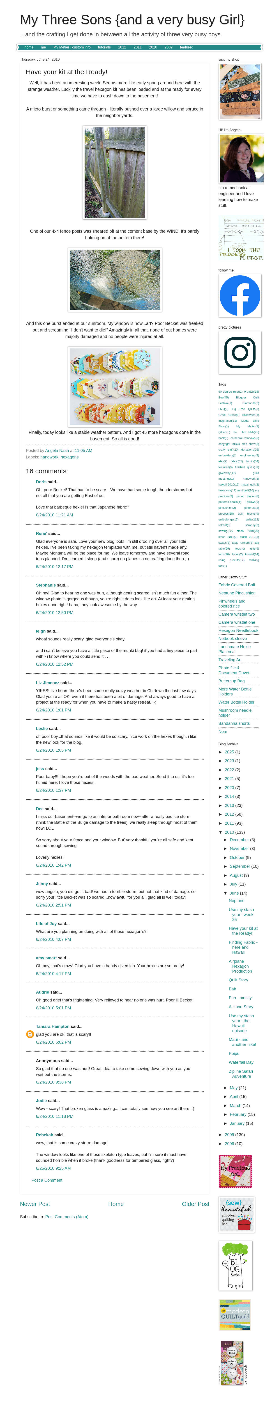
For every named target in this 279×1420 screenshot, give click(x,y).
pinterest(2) (251, 507)
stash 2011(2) (228, 537)
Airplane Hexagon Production (240, 966)
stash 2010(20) (248, 531)
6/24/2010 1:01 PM (53, 710)
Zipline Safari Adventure (241, 1074)
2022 (230, 769)
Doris (41, 481)
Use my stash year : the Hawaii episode (241, 1023)
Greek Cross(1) (229, 415)
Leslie (42, 728)
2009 (169, 47)
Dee (40, 808)
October (238, 857)
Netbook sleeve (233, 638)
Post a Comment (47, 1180)
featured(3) (226, 467)
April (234, 1096)
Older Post (196, 1204)
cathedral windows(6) (245, 438)
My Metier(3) (247, 426)
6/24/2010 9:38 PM (53, 1082)
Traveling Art (230, 659)
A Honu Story (241, 1006)
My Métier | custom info (72, 47)
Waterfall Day (241, 1062)
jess (40, 768)
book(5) (223, 438)
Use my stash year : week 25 (241, 914)
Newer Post (35, 1204)
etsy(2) (223, 461)
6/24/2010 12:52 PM (55, 664)
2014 (230, 796)
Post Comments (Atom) (66, 1216)
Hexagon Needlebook (238, 630)
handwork (49, 457)
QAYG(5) (224, 432)
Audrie (42, 992)
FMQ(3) (223, 409)
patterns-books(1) (230, 502)
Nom (223, 731)
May (234, 1087)
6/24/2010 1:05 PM (53, 750)
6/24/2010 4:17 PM (53, 973)
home (29, 47)
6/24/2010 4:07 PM (53, 939)
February (239, 1114)
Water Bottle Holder (237, 702)
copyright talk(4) (229, 444)
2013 (230, 805)
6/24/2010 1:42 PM (53, 865)
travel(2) (237, 554)
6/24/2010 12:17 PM (55, 566)
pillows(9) (253, 502)
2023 (230, 760)
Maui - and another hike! (242, 1042)
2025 (230, 752)
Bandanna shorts (234, 723)
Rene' (41, 533)
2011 (138, 47)
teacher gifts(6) (247, 548)
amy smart (46, 957)
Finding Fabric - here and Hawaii (243, 947)
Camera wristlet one (237, 622)
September (240, 866)
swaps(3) (224, 542)
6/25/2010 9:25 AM (53, 1168)
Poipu (234, 1053)
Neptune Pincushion (237, 593)
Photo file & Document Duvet (234, 670)
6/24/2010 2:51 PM (53, 905)
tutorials (104, 47)
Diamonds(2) (250, 403)
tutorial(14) (252, 554)
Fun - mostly (240, 997)
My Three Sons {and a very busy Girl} (132, 19)
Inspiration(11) (228, 420)
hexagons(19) (227, 490)
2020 (230, 787)
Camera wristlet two (237, 614)
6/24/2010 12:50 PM (55, 612)
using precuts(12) (232, 560)
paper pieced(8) (247, 496)
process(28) (226, 513)
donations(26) (250, 449)
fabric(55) (237, 461)
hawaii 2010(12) (229, 484)
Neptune (236, 900)
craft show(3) (250, 444)
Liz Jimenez (47, 682)
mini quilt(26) (245, 490)
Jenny (42, 883)
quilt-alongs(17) (229, 519)
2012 (122, 47)
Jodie (41, 1100)
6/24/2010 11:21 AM (54, 515)
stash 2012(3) (249, 537)
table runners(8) (242, 542)
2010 (153, 47)
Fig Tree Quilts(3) (245, 409)
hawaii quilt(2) (250, 484)
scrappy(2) (252, 525)
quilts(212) (252, 519)
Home (116, 1204)
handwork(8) (251, 478)
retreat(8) (225, 525)
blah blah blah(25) (246, 432)
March (236, 1105)
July (234, 884)
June (235, 893)
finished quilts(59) (247, 467)
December (240, 839)
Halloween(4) (250, 415)
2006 (230, 1143)
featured (186, 47)
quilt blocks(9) (248, 513)
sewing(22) (226, 531)
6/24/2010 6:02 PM (53, 1042)
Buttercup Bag (232, 681)
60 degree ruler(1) (231, 391)
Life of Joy (46, 923)
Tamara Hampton (53, 1026)
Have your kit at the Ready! (243, 931)
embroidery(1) (228, 455)
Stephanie (46, 585)
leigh (41, 631)
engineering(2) (249, 455)
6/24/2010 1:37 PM (53, 790)
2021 (230, 778)
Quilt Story (238, 980)
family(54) (252, 461)
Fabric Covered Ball (237, 584)
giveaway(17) (227, 473)
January (238, 1123)
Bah (232, 989)
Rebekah (44, 1134)
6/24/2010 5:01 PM (53, 1008)
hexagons (70, 457)
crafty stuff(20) (229, 449)
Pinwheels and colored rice (232, 603)
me (43, 47)
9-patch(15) (251, 391)
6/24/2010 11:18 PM (55, 1116)
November (240, 848)
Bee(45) (224, 397)
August (237, 875)
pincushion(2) (227, 507)
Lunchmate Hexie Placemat (235, 649)
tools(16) (224, 554)
